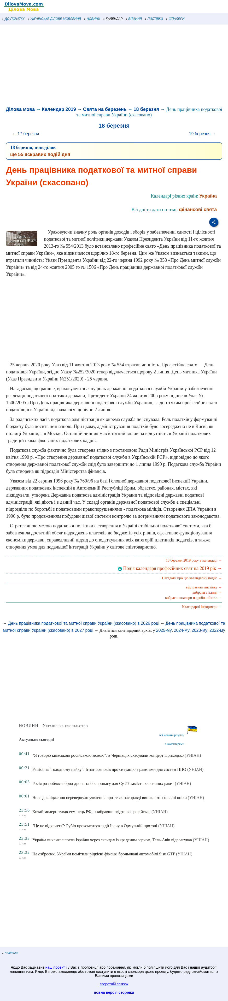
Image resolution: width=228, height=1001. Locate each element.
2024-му (182, 630)
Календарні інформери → (202, 607)
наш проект (55, 967)
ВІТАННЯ (134, 19)
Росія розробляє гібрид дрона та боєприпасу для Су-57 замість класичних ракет (103, 783)
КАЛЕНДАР (113, 19)
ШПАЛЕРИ (175, 19)
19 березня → (202, 134)
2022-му (217, 630)
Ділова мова (20, 109)
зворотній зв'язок (114, 984)
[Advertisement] (114, 66)
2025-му (164, 630)
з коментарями (174, 744)
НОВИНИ (92, 19)
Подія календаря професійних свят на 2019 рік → (170, 568)
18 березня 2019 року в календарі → (194, 560)
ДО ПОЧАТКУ (13, 19)
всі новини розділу (171, 735)
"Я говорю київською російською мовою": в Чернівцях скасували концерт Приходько (108, 755)
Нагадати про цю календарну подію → (192, 578)
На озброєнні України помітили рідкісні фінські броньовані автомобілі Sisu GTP (103, 854)
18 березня (146, 109)
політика (10, 953)
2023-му (199, 630)
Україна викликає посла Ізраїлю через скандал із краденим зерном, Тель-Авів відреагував (112, 840)
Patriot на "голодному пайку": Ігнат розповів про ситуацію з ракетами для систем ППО (109, 769)
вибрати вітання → (207, 592)
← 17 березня (25, 134)
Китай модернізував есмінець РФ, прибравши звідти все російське (91, 811)
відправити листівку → (204, 587)
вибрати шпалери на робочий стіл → (193, 598)
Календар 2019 (59, 109)
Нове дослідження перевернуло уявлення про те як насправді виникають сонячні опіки (109, 797)
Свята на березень (105, 109)
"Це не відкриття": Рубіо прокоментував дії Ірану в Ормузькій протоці (94, 826)
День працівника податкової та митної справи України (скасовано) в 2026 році (83, 623)
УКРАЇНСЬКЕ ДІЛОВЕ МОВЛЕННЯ (54, 19)
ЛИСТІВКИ (154, 19)
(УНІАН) (193, 755)
